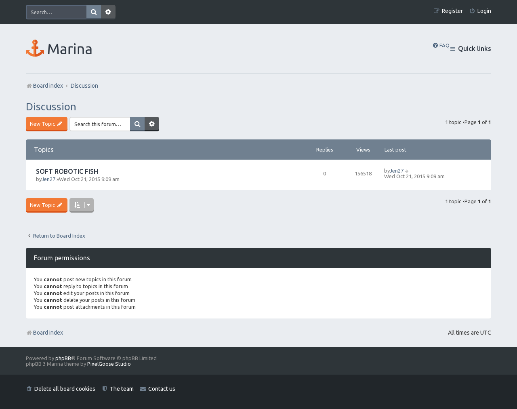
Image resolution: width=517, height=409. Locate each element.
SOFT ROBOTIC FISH (67, 171)
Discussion (51, 106)
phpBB (63, 358)
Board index (44, 332)
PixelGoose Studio (109, 364)
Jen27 (48, 179)
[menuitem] (480, 11)
